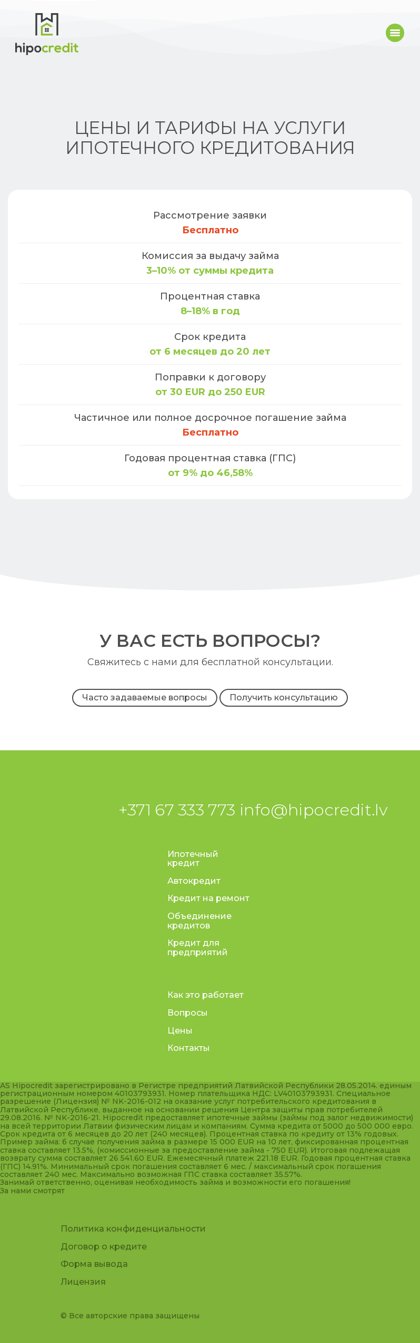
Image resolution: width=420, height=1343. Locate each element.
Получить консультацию (283, 698)
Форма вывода (94, 1264)
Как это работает (205, 995)
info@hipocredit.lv (313, 810)
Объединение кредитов (199, 921)
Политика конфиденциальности (133, 1229)
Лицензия (83, 1282)
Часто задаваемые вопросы (144, 698)
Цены (180, 1031)
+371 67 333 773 (176, 810)
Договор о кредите (104, 1247)
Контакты (188, 1048)
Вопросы (187, 1013)
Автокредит (194, 881)
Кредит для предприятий (197, 947)
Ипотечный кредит (192, 859)
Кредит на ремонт (208, 898)
